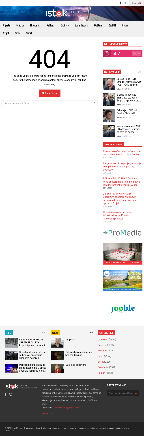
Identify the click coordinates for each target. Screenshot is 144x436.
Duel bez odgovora (75, 364)
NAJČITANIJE (112, 72)
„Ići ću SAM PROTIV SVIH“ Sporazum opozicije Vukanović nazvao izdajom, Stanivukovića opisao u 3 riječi (119, 198)
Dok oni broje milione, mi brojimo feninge (78, 354)
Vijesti (6, 25)
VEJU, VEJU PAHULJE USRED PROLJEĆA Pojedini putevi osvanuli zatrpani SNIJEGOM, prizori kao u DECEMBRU (32, 345)
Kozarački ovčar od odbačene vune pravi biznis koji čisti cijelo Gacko (122, 153)
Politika (20, 25)
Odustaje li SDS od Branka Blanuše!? (127, 112)
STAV (55, 332)
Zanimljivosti (81, 25)
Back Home (49, 93)
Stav (17, 33)
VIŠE (140, 72)
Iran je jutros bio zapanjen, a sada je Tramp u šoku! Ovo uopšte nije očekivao (122, 166)
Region (125, 25)
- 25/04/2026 (126, 105)
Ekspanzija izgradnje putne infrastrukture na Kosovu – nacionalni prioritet (117, 215)
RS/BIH (112, 25)
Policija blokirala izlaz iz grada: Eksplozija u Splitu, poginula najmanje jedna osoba (32, 369)
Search (136, 3)
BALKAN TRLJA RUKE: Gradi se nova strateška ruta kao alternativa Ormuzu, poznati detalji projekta (121, 181)
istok (119, 89)
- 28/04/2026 (126, 117)
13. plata (70, 339)
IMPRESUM (47, 413)
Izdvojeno (103, 339)
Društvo (65, 25)
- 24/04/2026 (126, 136)
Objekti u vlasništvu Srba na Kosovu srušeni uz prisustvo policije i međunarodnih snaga (32, 356)
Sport (29, 33)
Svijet (6, 33)
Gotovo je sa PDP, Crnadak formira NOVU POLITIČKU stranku (129, 81)
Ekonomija (35, 25)
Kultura (50, 25)
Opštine (98, 25)
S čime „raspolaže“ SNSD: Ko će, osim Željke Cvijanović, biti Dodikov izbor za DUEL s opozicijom (129, 100)
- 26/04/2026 (126, 89)
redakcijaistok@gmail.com (66, 407)
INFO (8, 332)
